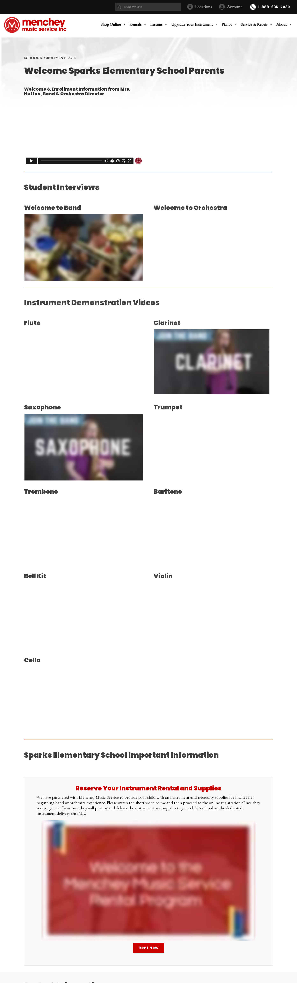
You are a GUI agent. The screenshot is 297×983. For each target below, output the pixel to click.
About (281, 25)
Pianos (227, 25)
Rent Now (149, 947)
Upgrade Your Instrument (192, 25)
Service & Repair (254, 25)
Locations (203, 6)
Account (234, 6)
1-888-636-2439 (274, 6)
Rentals (135, 25)
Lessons (156, 25)
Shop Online (111, 25)
